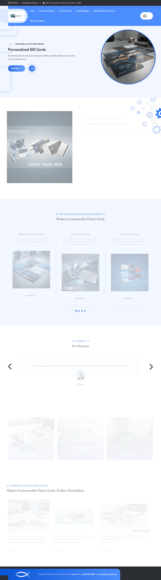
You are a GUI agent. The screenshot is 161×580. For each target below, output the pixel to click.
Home (32, 11)
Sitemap (74, 574)
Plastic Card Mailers (37, 21)
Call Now (145, 16)
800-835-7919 (88, 574)
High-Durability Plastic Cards (104, 11)
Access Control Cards (47, 11)
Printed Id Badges (82, 11)
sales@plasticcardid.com (30, 3)
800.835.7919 (12, 3)
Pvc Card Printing (65, 11)
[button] (76, 310)
